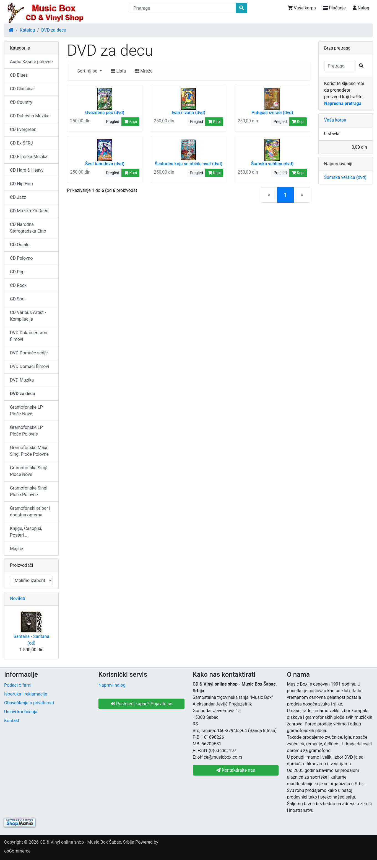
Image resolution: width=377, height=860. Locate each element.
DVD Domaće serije (29, 353)
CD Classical (22, 88)
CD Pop (17, 271)
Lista (118, 71)
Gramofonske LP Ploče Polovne (26, 431)
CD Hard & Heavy (26, 170)
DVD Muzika (22, 380)
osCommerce (17, 851)
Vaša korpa (302, 8)
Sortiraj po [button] (87, 71)
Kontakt (11, 720)
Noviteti (17, 598)
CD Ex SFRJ (21, 143)
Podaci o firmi (17, 685)
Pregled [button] (112, 121)
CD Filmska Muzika (29, 156)
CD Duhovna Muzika (30, 116)
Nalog (361, 8)
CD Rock (18, 285)
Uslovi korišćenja (20, 711)
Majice (16, 548)
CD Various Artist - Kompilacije (28, 316)
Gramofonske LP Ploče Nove (26, 410)
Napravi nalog (112, 685)
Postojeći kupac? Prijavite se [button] (141, 703)
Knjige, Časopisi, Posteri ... (26, 532)
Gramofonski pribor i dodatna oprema (30, 511)
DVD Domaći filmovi (29, 366)
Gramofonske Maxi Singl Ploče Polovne (29, 451)
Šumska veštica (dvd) (345, 177)
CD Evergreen (23, 129)
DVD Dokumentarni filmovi (28, 336)
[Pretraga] (183, 8)
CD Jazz (18, 197)
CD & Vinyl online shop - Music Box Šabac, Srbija (87, 842)
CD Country (21, 102)
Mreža (143, 71)
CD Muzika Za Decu (29, 210)
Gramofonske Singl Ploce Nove (28, 471)
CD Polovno (21, 258)
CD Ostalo (20, 244)
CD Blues (19, 75)
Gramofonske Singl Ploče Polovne (28, 491)
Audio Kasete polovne (31, 61)
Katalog (27, 30)
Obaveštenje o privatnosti (29, 702)
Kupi (130, 121)
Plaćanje (334, 8)
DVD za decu (53, 30)
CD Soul (17, 299)
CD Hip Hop (21, 183)
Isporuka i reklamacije (25, 694)
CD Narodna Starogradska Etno (28, 228)
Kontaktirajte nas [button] (235, 770)
